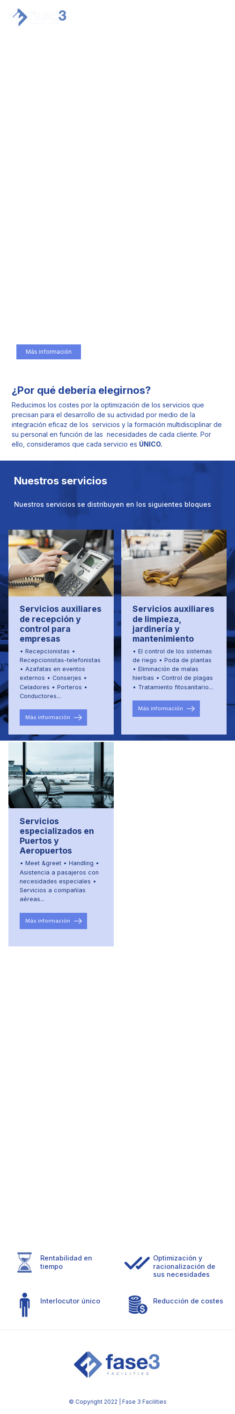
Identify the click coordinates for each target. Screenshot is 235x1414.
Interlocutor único (70, 1301)
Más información (49, 352)
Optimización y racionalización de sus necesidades (184, 1266)
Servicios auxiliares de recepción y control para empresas (61, 623)
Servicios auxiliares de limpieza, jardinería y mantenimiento (173, 623)
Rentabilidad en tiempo (66, 1262)
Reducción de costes (188, 1301)
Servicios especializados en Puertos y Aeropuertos (57, 835)
